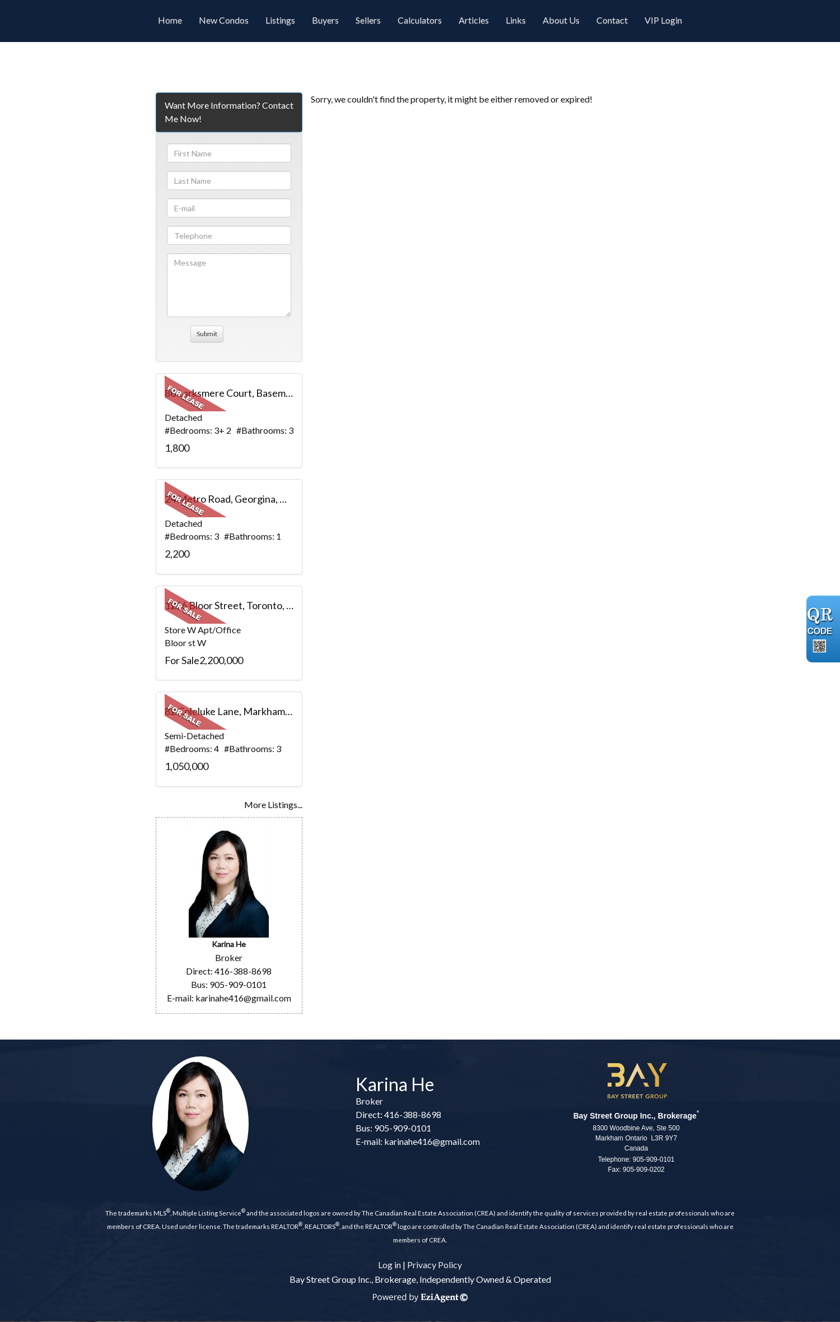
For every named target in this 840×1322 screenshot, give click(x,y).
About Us (561, 20)
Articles (474, 20)
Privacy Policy (434, 1264)
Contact (612, 20)
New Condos (224, 20)
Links (516, 20)
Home (170, 20)
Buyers (325, 20)
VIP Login (663, 20)
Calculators (420, 20)
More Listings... (273, 804)
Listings (280, 20)
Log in (389, 1264)
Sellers (368, 20)
